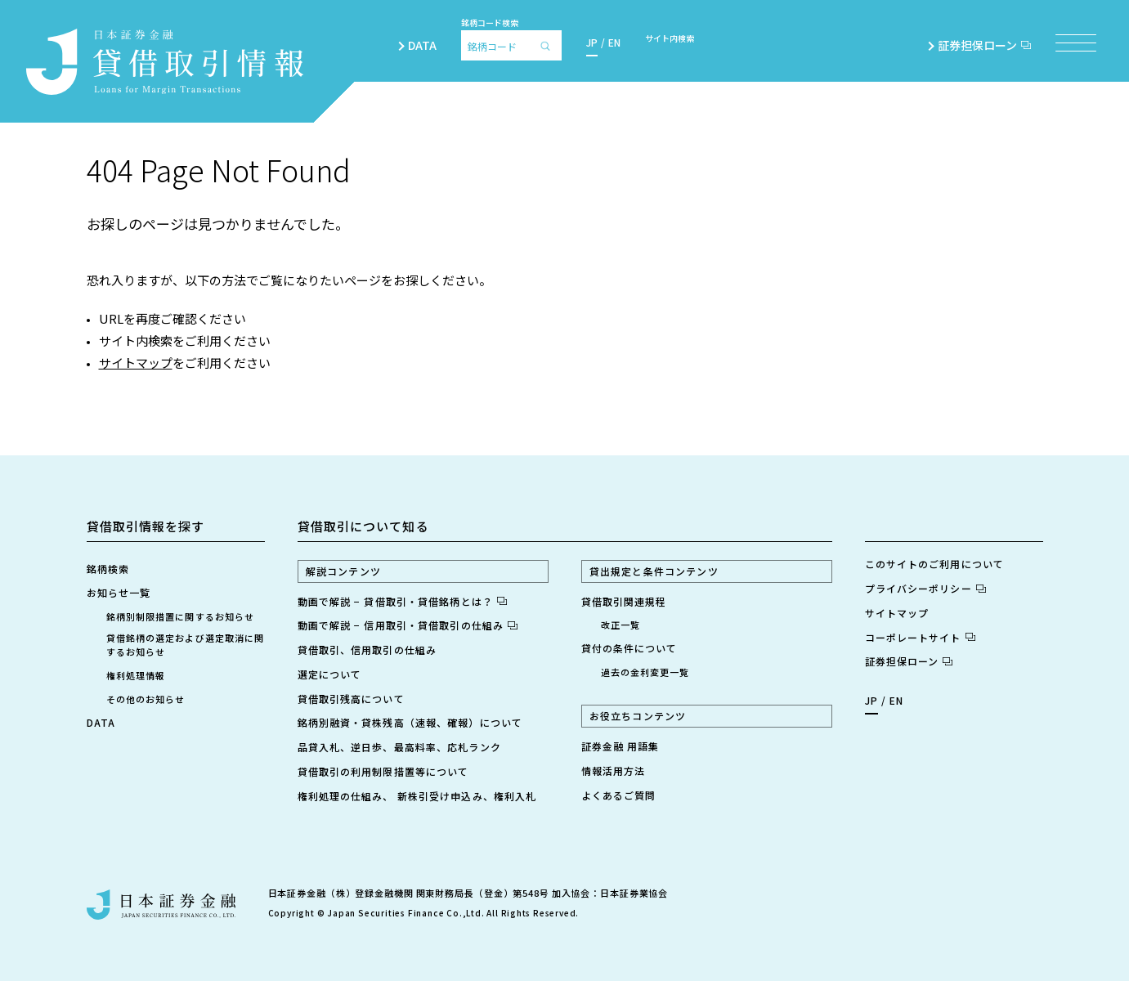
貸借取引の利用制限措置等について (383, 771)
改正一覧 (620, 624)
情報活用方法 (613, 770)
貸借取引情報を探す (146, 526)
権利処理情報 (136, 675)
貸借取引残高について (351, 699)
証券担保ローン (984, 45)
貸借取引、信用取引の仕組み (367, 649)
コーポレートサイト (920, 637)
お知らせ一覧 (119, 592)
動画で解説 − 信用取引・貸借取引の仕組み (408, 625)
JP (592, 42)
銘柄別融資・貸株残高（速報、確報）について (410, 722)
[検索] (549, 45)
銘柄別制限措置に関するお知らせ (180, 616)
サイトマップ (135, 362)
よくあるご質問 (618, 795)
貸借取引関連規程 (624, 601)
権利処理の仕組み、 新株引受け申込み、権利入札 (417, 796)
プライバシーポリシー (925, 588)
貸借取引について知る (363, 526)
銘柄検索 (108, 569)
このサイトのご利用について (935, 564)
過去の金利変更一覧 (645, 672)
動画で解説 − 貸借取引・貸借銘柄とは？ (402, 601)
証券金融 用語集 (620, 746)
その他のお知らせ (146, 699)
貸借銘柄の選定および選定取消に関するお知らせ (185, 644)
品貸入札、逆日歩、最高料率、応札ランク (399, 747)
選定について (330, 674)
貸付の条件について (629, 648)
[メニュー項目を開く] (1075, 43)
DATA (422, 45)
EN (614, 42)
